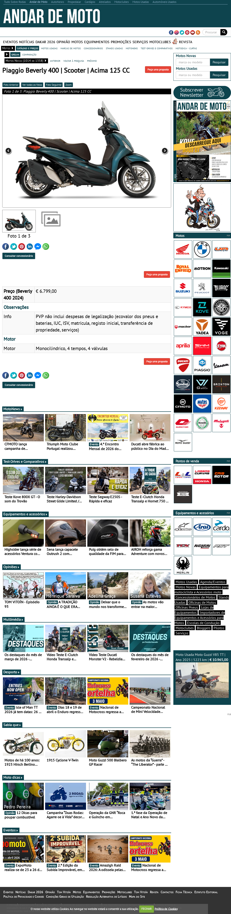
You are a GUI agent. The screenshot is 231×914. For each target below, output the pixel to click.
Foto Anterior (11, 84)
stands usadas (114, 48)
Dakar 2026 (45, 42)
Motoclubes (160, 42)
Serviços (140, 42)
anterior (55, 61)
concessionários (93, 48)
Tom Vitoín (64, 895)
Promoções (121, 42)
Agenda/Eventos (212, 589)
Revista (185, 42)
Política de (166, 909)
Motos (77, 42)
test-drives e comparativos (156, 48)
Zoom (68, 84)
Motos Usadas (186, 589)
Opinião (63, 42)
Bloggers (203, 635)
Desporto (11, 674)
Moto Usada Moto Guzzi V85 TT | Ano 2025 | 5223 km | (202, 683)
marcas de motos (71, 48)
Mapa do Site (137, 899)
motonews (132, 48)
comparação (29, 54)
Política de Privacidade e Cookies (23, 899)
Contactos (167, 895)
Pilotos (219, 635)
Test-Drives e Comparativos (25, 464)
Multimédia (13, 622)
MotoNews (13, 411)
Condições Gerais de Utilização (65, 899)
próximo (92, 61)
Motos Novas (186, 595)
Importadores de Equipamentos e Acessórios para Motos (199, 625)
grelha (15, 54)
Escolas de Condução (203, 630)
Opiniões (11, 569)
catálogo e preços (27, 48)
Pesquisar (219, 62)
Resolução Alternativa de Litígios (106, 899)
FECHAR (146, 909)
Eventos (10, 42)
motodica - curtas (186, 48)
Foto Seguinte (53, 84)
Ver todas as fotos (32, 84)
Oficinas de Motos (202, 610)
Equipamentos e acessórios (25, 516)
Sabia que (12, 727)
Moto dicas (13, 780)
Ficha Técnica (184, 895)
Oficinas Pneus (187, 615)
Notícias (26, 42)
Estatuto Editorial (206, 895)
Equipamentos (96, 42)
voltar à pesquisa (73, 61)
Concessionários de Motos (195, 605)
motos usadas (49, 48)
